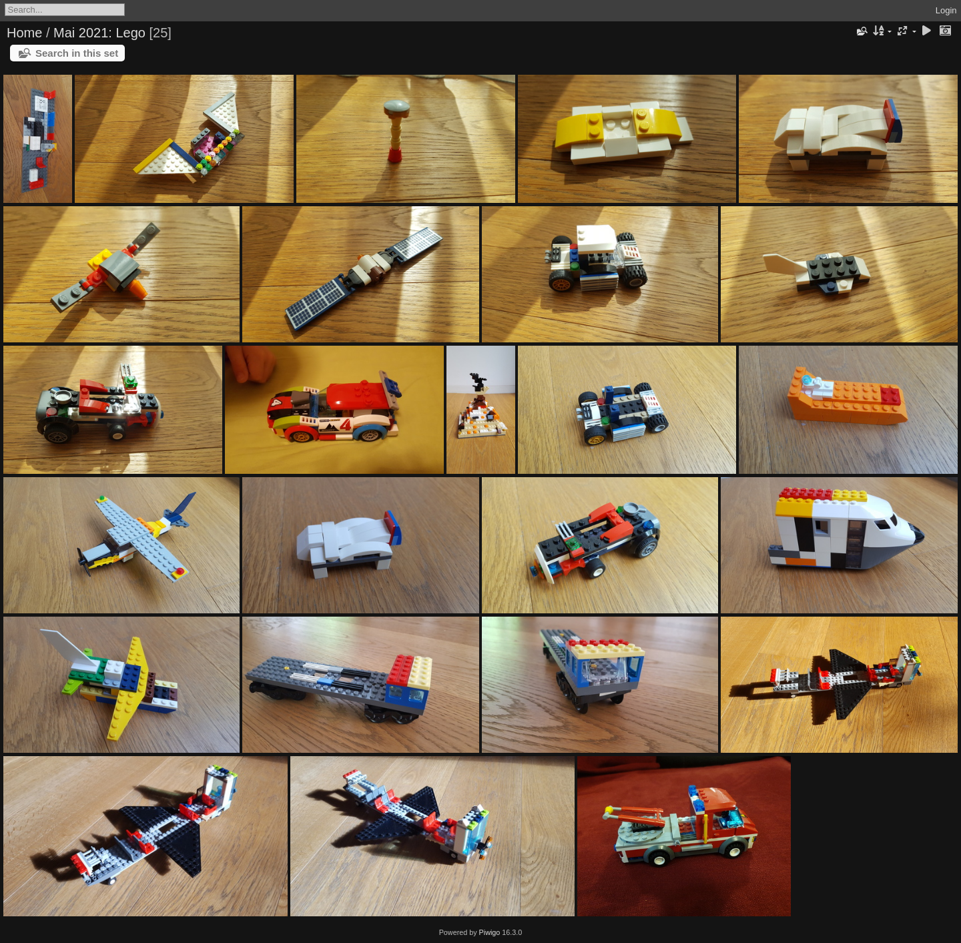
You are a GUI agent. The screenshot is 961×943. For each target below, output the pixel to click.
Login (946, 10)
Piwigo (490, 932)
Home (24, 32)
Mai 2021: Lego (99, 32)
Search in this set (76, 53)
